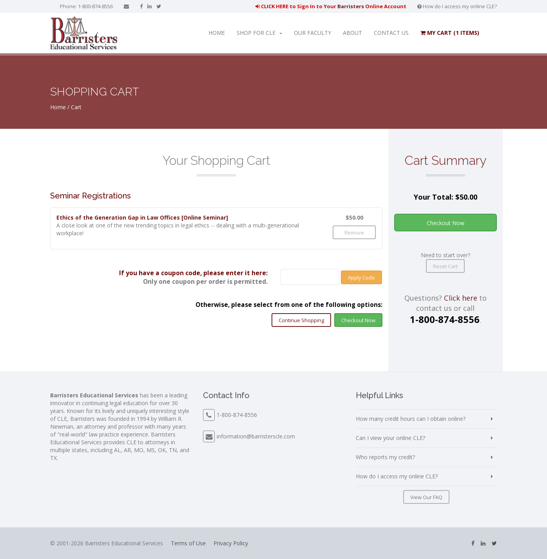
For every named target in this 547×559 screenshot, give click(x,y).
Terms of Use (188, 543)
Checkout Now (358, 320)
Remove (354, 232)
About (352, 32)
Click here (460, 298)
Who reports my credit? (385, 457)
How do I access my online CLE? (457, 6)
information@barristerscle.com (256, 436)
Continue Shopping (301, 320)
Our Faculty (312, 32)
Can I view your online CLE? (390, 438)
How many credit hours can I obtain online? (410, 418)
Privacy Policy (231, 543)
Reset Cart (445, 266)
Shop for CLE (259, 32)
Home (216, 32)
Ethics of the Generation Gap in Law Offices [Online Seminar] (142, 217)
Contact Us (391, 32)
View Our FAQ (426, 497)
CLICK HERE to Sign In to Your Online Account (330, 6)
